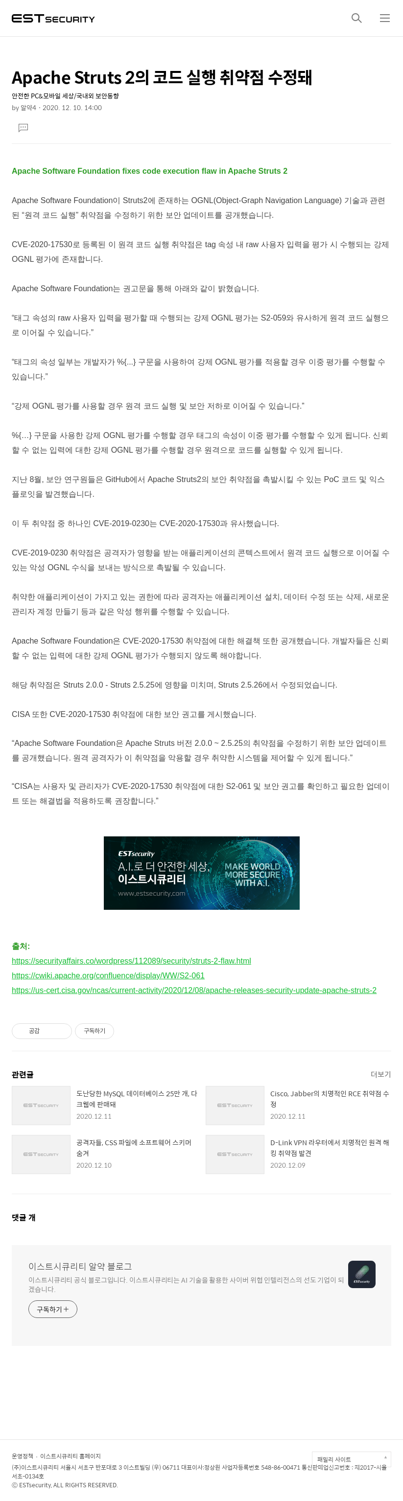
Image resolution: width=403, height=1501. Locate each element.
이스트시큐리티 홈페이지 (70, 1456)
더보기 (381, 1074)
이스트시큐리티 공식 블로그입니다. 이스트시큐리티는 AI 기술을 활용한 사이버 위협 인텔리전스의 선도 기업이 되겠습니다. (186, 1284)
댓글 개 (24, 1217)
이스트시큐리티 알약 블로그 (80, 1266)
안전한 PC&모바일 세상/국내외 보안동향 (65, 96)
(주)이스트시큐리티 (35, 1467)
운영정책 (22, 1456)
